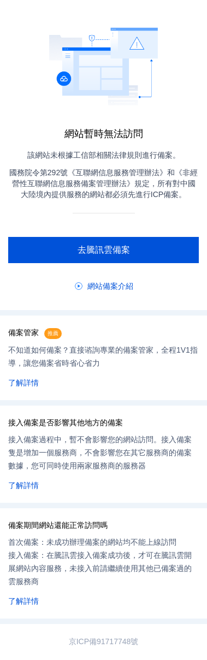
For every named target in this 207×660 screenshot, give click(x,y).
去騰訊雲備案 (104, 249)
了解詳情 (23, 382)
